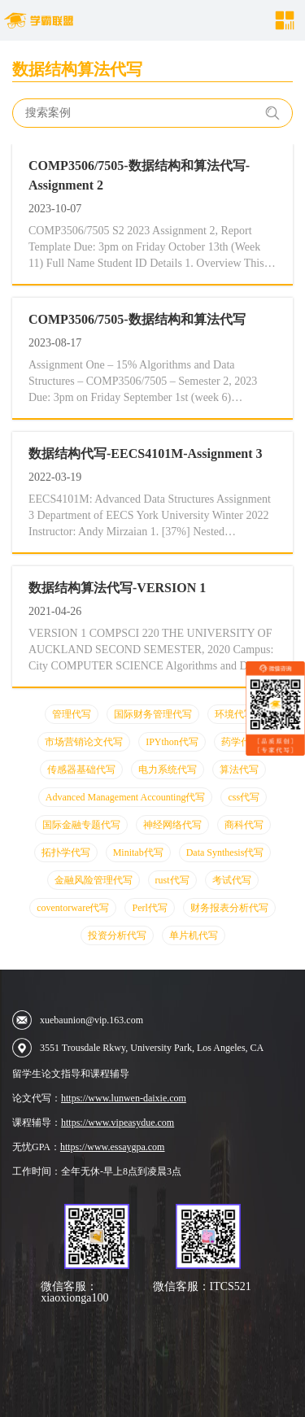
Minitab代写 (138, 852)
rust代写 (172, 880)
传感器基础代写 (81, 769)
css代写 (243, 797)
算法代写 (239, 769)
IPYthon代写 (172, 742)
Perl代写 (149, 908)
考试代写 (231, 880)
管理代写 (71, 714)
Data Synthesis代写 (225, 852)
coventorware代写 (73, 908)
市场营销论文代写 (84, 742)
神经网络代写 (172, 825)
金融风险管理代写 (93, 880)
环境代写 (234, 714)
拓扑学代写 (65, 852)
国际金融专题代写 (81, 825)
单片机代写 (193, 935)
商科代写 (244, 825)
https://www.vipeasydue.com (117, 1122)
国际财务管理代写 (153, 714)
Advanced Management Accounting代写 (126, 797)
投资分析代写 (117, 935)
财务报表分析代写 (229, 908)
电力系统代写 (167, 769)
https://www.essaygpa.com (112, 1147)
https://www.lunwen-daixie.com (123, 1098)
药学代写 (240, 742)
